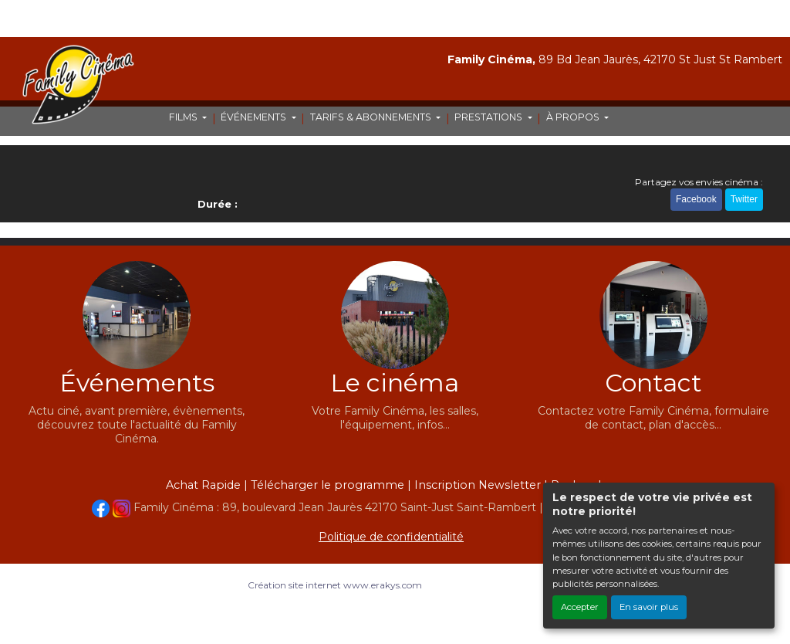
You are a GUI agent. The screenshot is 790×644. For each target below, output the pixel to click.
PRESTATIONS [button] (489, 117)
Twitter (744, 199)
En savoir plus (649, 607)
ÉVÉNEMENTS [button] (255, 117)
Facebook (696, 199)
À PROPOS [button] (574, 117)
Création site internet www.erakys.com (335, 585)
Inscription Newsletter (477, 485)
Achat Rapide (203, 485)
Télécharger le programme (327, 485)
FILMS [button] (184, 117)
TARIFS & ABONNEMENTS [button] (372, 117)
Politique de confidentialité (391, 537)
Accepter (580, 607)
